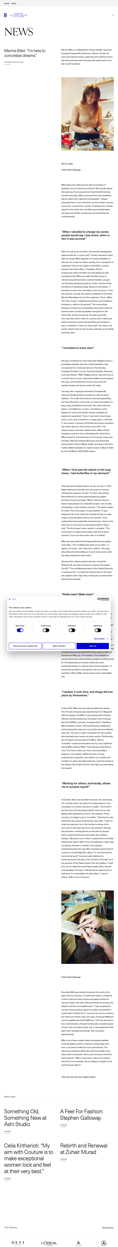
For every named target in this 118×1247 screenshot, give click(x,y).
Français (6, 3)
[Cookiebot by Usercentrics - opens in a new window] (99, 599)
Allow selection (59, 646)
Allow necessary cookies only (25, 646)
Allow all (92, 646)
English (14, 3)
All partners (108, 1227)
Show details (99, 639)
